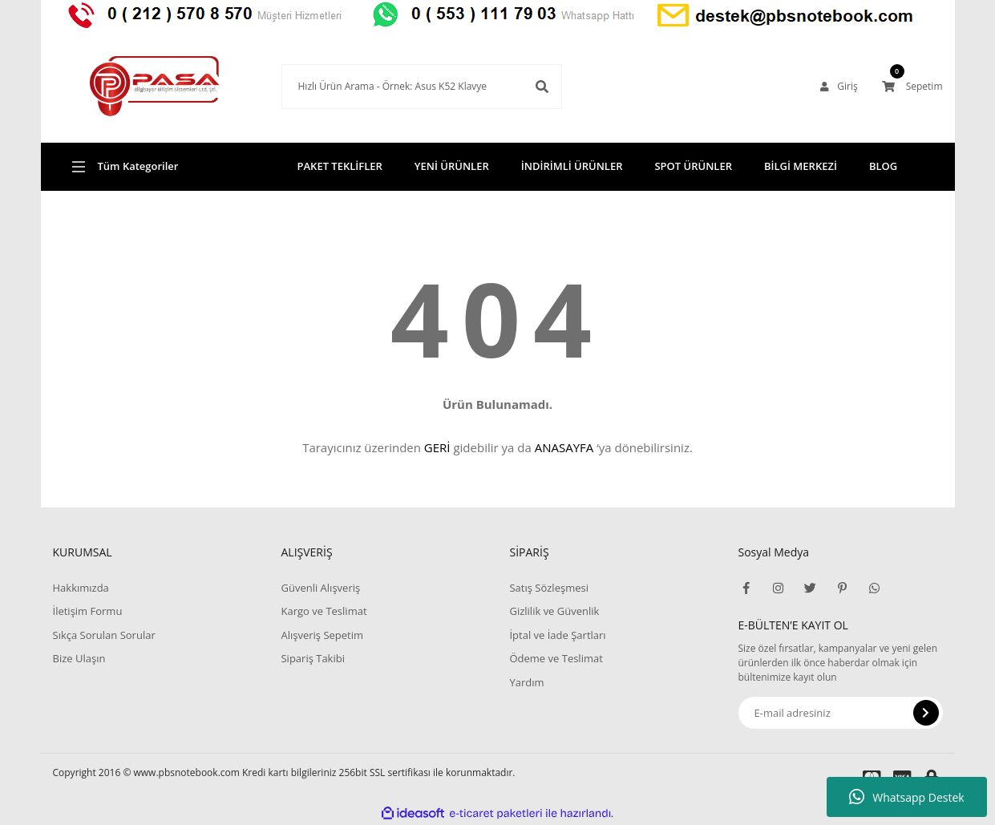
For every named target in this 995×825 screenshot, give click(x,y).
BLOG (883, 166)
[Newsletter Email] (840, 713)
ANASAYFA (564, 447)
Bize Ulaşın (79, 658)
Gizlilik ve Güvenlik (554, 611)
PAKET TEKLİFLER (339, 166)
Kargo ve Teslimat (323, 611)
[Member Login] (838, 86)
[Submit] (926, 713)
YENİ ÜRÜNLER (452, 166)
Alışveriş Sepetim (322, 635)
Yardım (526, 682)
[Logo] (154, 87)
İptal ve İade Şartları (557, 635)
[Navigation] (155, 167)
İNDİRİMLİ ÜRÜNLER (572, 166)
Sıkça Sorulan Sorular (104, 635)
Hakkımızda (81, 587)
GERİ (437, 447)
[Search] (421, 86)
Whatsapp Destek (906, 797)
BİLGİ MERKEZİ (800, 166)
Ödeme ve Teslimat (555, 658)
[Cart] (912, 86)
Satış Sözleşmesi (548, 587)
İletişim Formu (88, 611)
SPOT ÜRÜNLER (693, 166)
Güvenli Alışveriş (320, 587)
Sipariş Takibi (313, 658)
